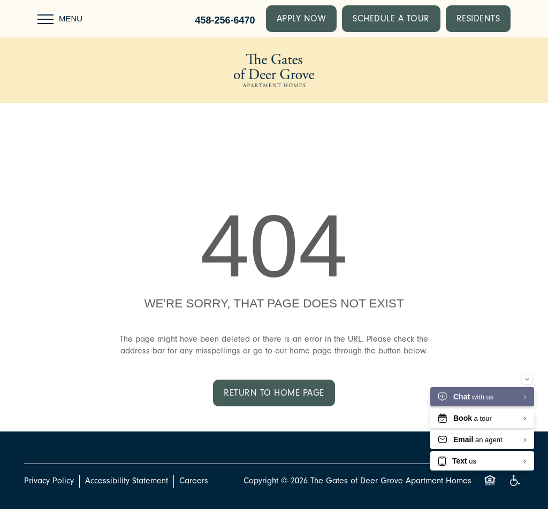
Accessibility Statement (126, 480)
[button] (301, 18)
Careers (193, 480)
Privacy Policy (49, 480)
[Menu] (59, 18)
